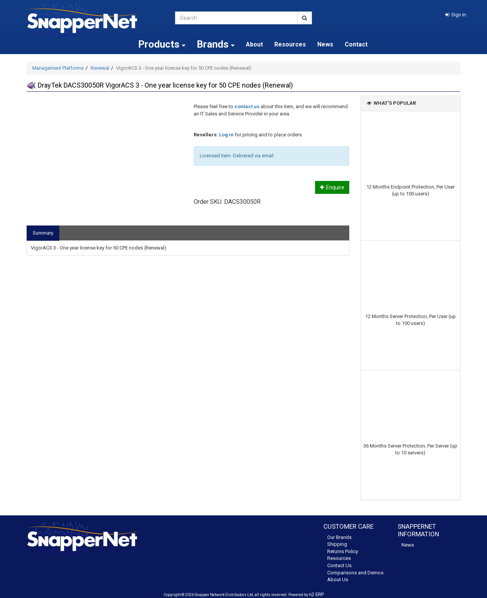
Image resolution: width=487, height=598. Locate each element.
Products (161, 44)
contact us (246, 106)
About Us (337, 579)
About (254, 44)
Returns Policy (342, 551)
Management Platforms (58, 68)
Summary (43, 233)
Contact (356, 44)
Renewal (100, 68)
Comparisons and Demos (355, 573)
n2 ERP (316, 594)
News (325, 44)
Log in (226, 135)
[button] (455, 15)
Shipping (337, 544)
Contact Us (339, 565)
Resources (290, 44)
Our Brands (339, 537)
